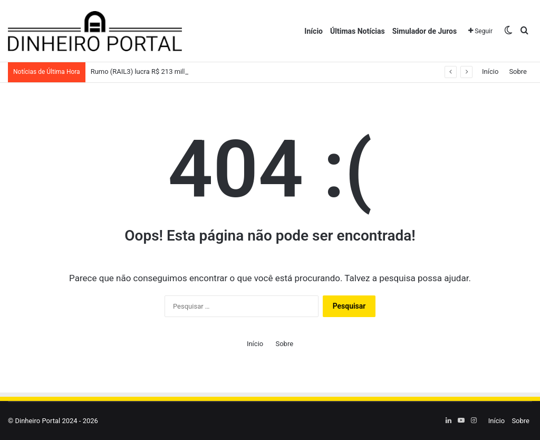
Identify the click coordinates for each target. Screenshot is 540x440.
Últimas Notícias (357, 31)
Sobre (518, 71)
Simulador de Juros (424, 31)
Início (313, 31)
